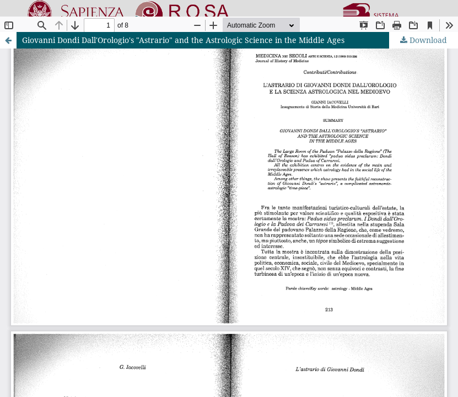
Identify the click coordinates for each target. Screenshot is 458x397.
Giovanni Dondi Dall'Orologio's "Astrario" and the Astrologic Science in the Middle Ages (183, 40)
